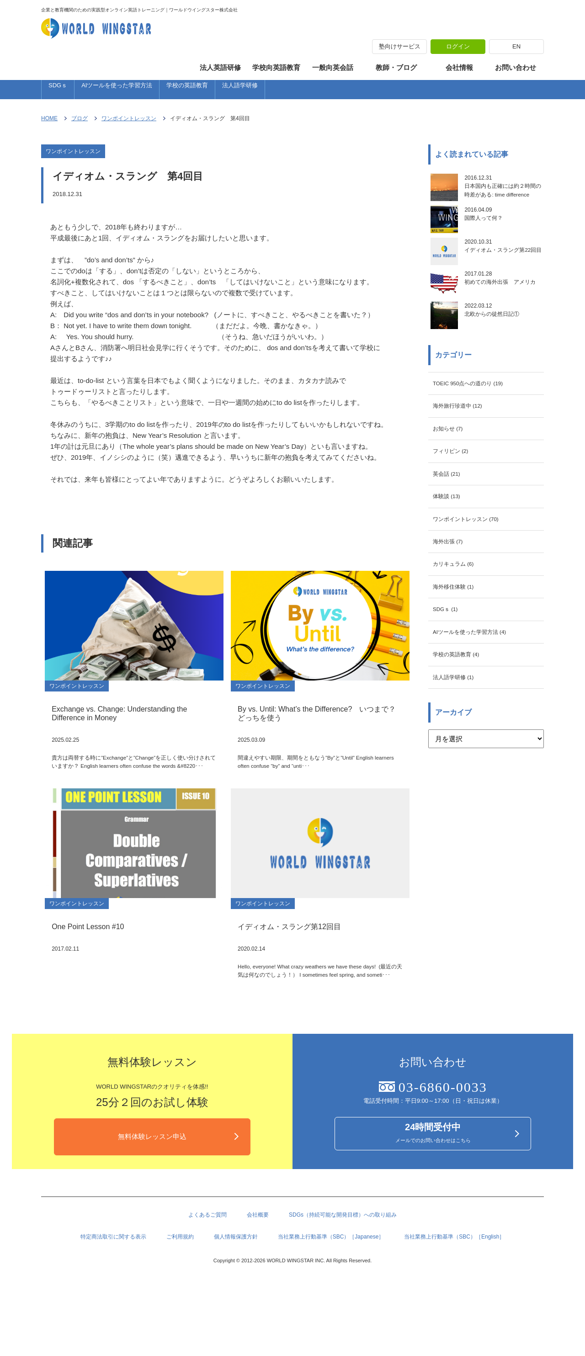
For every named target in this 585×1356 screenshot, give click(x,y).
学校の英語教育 (187, 89)
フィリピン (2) (455, 492)
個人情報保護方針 (236, 1298)
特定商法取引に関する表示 (113, 1298)
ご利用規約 (180, 1298)
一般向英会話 (332, 67)
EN (516, 46)
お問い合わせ (515, 67)
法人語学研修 (240, 89)
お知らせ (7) (452, 467)
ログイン (458, 46)
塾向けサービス (399, 46)
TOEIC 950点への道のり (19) (477, 417)
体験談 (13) (450, 543)
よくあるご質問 (207, 1274)
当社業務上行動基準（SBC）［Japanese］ (331, 1298)
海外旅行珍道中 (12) (464, 442)
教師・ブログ (396, 67)
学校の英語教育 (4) (462, 719)
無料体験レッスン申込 (152, 1193)
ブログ (79, 123)
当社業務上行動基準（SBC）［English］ (454, 1298)
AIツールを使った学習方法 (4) (479, 693)
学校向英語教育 (276, 67)
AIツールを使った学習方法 (116, 89)
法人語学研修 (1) (458, 744)
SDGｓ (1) (449, 668)
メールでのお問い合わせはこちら (433, 1190)
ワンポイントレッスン (128, 123)
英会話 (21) (450, 517)
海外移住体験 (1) (458, 643)
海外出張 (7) (452, 593)
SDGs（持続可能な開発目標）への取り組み (343, 1274)
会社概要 (258, 1274)
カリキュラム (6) (458, 618)
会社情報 (459, 67)
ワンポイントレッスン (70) (474, 568)
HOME (49, 123)
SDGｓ (57, 89)
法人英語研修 (220, 67)
